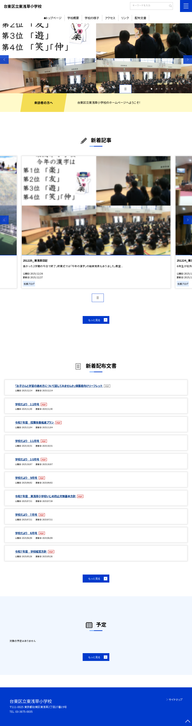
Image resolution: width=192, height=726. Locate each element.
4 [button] (167, 89)
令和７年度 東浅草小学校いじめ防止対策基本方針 (45, 496)
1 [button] (151, 89)
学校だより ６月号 (26, 533)
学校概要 (73, 18)
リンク (125, 18)
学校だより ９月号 (26, 478)
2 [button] (156, 89)
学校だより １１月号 (27, 441)
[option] (96, 58)
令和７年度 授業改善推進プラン (34, 422)
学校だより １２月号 (27, 404)
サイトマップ (175, 700)
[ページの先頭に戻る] (187, 721)
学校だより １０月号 (27, 459)
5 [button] (172, 89)
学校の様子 (92, 18)
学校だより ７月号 (26, 515)
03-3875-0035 (24, 712)
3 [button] (161, 89)
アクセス (110, 18)
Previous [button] (4, 59)
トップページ (54, 18)
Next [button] (187, 59)
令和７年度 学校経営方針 (31, 551)
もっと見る (94, 320)
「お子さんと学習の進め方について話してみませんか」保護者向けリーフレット (59, 386)
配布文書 (140, 18)
